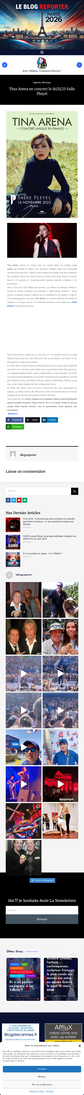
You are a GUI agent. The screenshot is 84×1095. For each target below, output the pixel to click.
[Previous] (70, 951)
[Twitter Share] (32, 419)
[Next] (75, 951)
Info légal (49, 1091)
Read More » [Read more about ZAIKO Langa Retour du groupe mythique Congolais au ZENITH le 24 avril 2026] (27, 542)
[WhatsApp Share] (15, 426)
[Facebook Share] (15, 419)
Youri (11, 996)
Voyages (31, 976)
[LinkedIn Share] (49, 419)
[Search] (74, 491)
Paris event (17, 976)
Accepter (41, 1069)
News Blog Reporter (21, 972)
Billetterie (12, 413)
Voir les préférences (42, 1085)
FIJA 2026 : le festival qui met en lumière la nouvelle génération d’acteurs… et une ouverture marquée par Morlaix (49, 521)
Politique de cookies (37, 1091)
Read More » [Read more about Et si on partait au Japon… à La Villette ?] (27, 556)
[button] (79, 1045)
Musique (46, 82)
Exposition (16, 968)
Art (24, 964)
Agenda (37, 82)
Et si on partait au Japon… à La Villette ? (42, 553)
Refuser (42, 1077)
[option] (23, 979)
